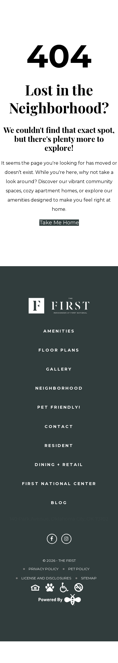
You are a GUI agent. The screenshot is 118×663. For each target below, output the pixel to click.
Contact (59, 426)
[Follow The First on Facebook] (52, 539)
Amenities (59, 331)
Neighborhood (59, 388)
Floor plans (59, 350)
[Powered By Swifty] (59, 605)
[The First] (22, 14)
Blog (59, 502)
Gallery (59, 369)
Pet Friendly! (59, 407)
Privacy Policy (43, 569)
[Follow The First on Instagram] (66, 539)
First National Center (59, 483)
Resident (59, 445)
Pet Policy (78, 569)
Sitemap (89, 578)
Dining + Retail (59, 464)
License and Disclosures (46, 578)
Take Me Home (59, 222)
